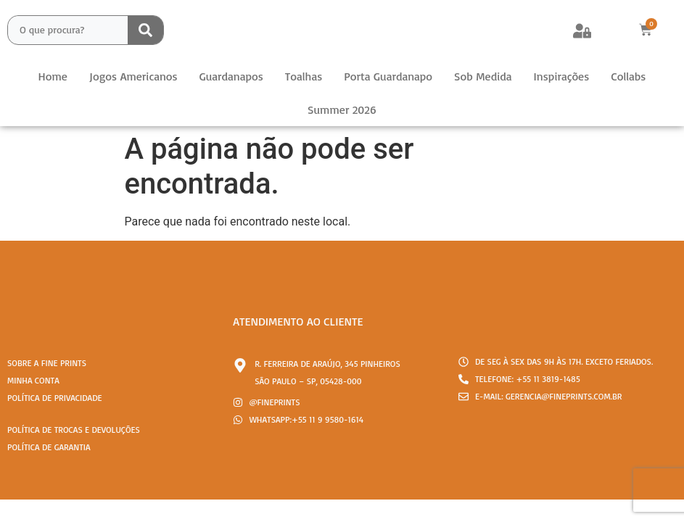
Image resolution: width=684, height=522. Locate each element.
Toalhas (303, 76)
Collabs (628, 76)
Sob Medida (482, 76)
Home (52, 76)
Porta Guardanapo (388, 76)
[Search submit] (145, 30)
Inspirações (562, 76)
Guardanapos (231, 76)
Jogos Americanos (133, 76)
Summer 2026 (342, 109)
